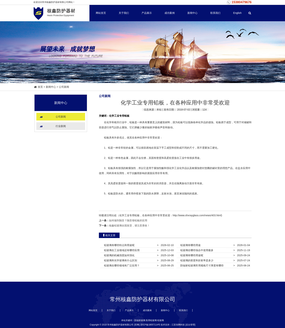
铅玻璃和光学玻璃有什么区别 (120, 260)
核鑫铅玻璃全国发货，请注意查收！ (129, 225)
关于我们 (124, 12)
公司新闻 (64, 86)
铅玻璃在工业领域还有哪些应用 (121, 250)
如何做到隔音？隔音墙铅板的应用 (128, 220)
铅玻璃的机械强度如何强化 (119, 255)
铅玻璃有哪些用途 (190, 245)
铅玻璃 (160, 320)
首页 (38, 86)
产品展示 (147, 12)
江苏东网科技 (178, 324)
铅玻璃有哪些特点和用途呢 (119, 245)
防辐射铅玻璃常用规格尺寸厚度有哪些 (201, 265)
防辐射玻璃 (139, 320)
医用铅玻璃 (151, 320)
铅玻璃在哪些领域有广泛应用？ (121, 265)
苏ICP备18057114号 (150, 324)
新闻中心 (192, 12)
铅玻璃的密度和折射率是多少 (196, 260)
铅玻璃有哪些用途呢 (191, 255)
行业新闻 (61, 126)
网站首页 (101, 12)
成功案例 (169, 12)
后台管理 (190, 324)
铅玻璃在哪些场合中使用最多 (196, 250)
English (237, 12)
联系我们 (215, 12)
